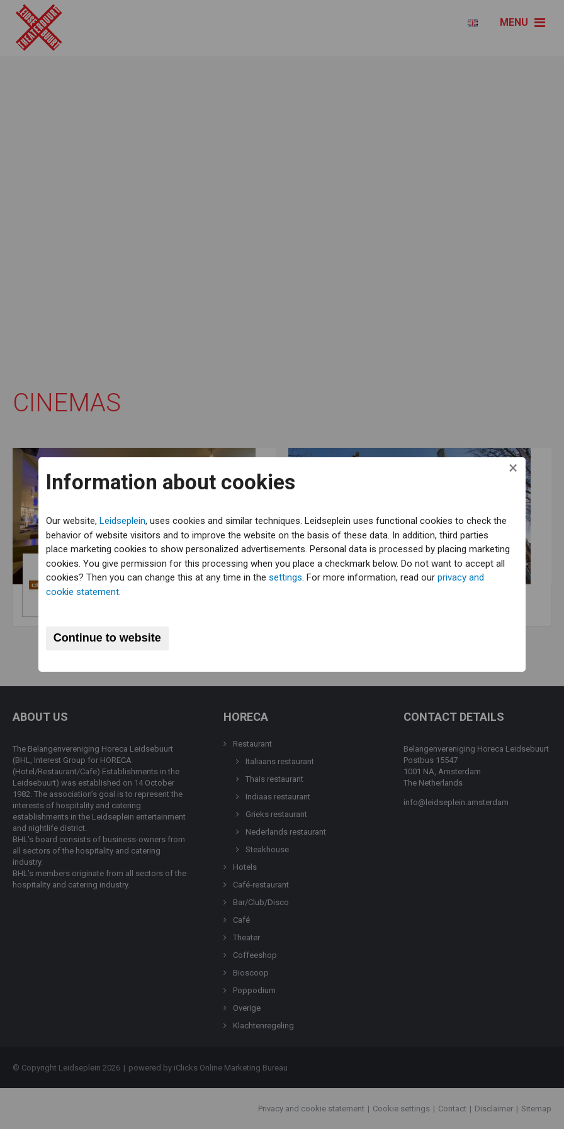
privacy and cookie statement (111, 592)
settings (342, 577)
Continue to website (111, 637)
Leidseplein (126, 520)
